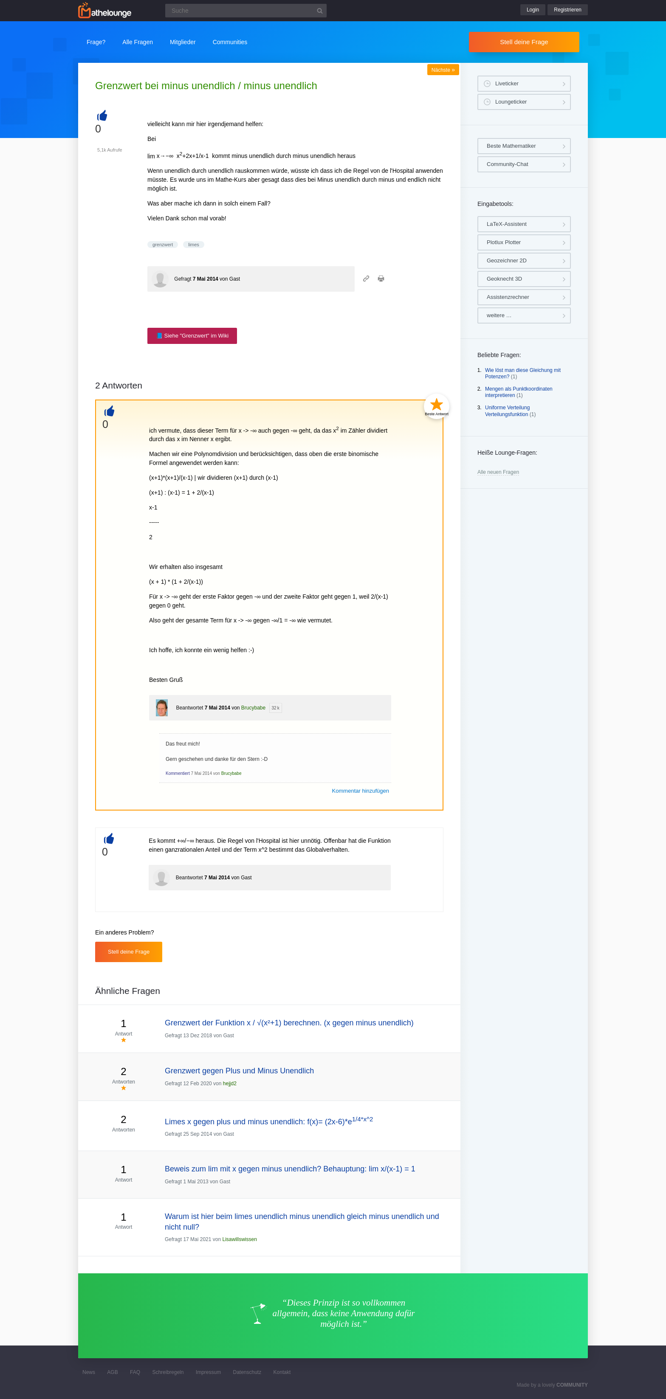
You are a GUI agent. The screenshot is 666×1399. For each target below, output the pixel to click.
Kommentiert (178, 773)
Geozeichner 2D (507, 260)
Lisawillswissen (239, 1239)
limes (193, 244)
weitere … (499, 315)
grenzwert (162, 244)
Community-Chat (507, 164)
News (88, 1372)
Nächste (443, 70)
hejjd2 (230, 1084)
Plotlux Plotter (504, 242)
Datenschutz (247, 1372)
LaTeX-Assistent (507, 224)
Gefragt (182, 279)
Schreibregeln (167, 1372)
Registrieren (567, 10)
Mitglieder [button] (183, 42)
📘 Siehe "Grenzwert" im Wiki (192, 335)
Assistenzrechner (508, 297)
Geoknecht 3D (504, 279)
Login (533, 10)
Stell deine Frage (524, 41)
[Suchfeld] (246, 10)
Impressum (208, 1372)
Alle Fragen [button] (137, 42)
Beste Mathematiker (511, 146)
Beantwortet (189, 708)
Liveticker (507, 83)
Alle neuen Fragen (498, 472)
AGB (112, 1372)
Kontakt (282, 1372)
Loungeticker (511, 102)
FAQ (135, 1372)
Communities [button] (230, 42)
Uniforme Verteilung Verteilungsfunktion (507, 411)
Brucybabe (253, 708)
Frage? (96, 42)
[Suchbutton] (320, 10)
